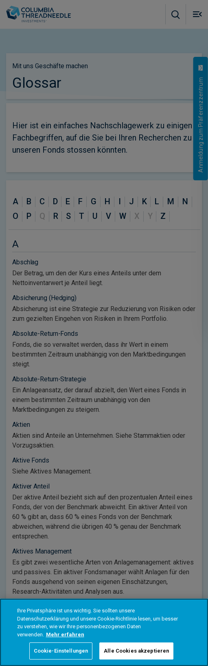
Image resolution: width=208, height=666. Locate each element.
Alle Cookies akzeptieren (136, 651)
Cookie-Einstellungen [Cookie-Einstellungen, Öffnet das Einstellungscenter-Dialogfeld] (61, 651)
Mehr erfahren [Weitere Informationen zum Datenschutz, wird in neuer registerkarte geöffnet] (65, 634)
